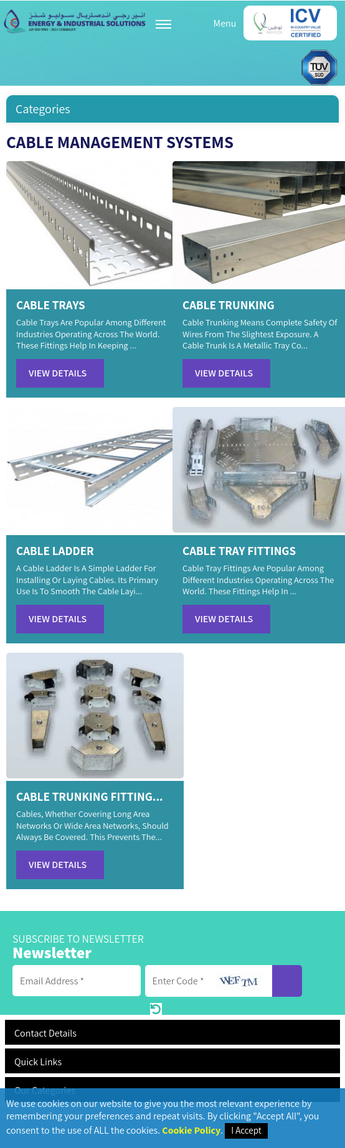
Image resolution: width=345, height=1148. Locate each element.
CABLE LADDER (55, 551)
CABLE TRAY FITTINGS (239, 551)
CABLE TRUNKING (228, 305)
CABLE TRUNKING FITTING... (89, 796)
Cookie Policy (191, 1130)
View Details (58, 373)
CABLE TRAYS (50, 305)
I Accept (246, 1130)
